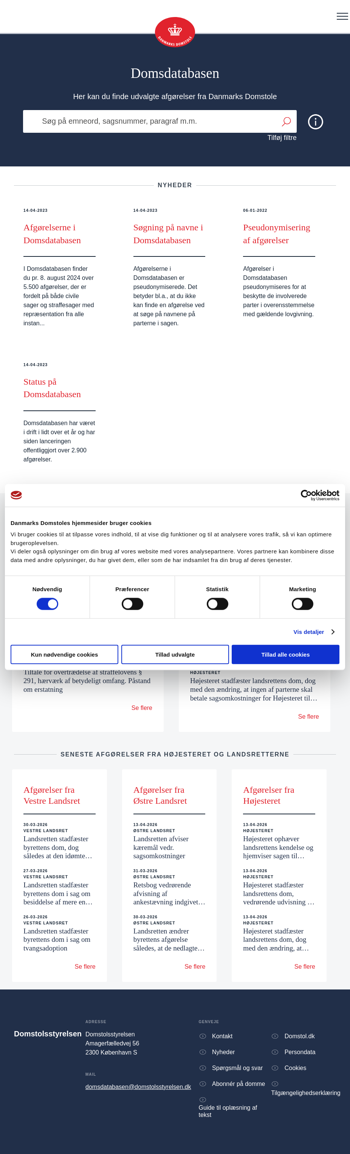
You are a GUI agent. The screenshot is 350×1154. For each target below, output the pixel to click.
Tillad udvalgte (175, 654)
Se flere (142, 708)
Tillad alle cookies (285, 654)
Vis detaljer (309, 631)
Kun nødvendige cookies (64, 654)
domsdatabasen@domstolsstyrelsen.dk (138, 1087)
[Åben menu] (342, 16)
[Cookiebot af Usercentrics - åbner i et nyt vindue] (306, 495)
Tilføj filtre (282, 137)
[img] (315, 121)
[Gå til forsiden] (175, 32)
